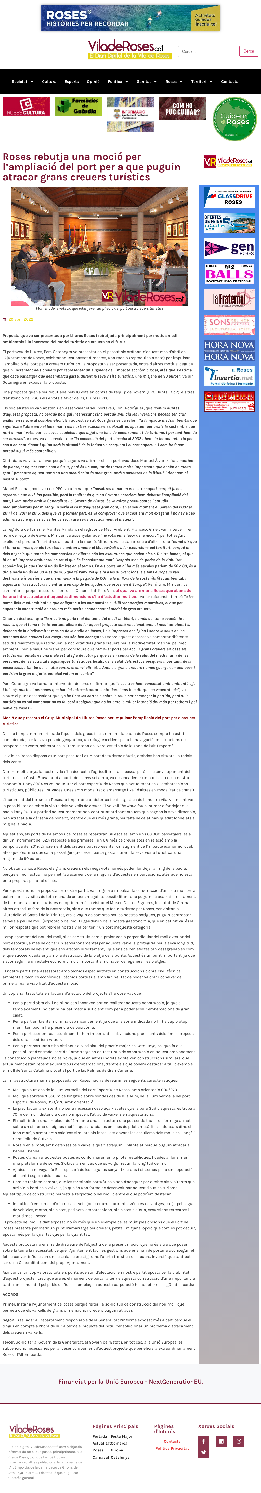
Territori (202, 81)
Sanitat (147, 81)
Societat (23, 81)
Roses (174, 81)
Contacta (229, 81)
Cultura (49, 81)
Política (118, 81)
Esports (71, 81)
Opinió (93, 81)
